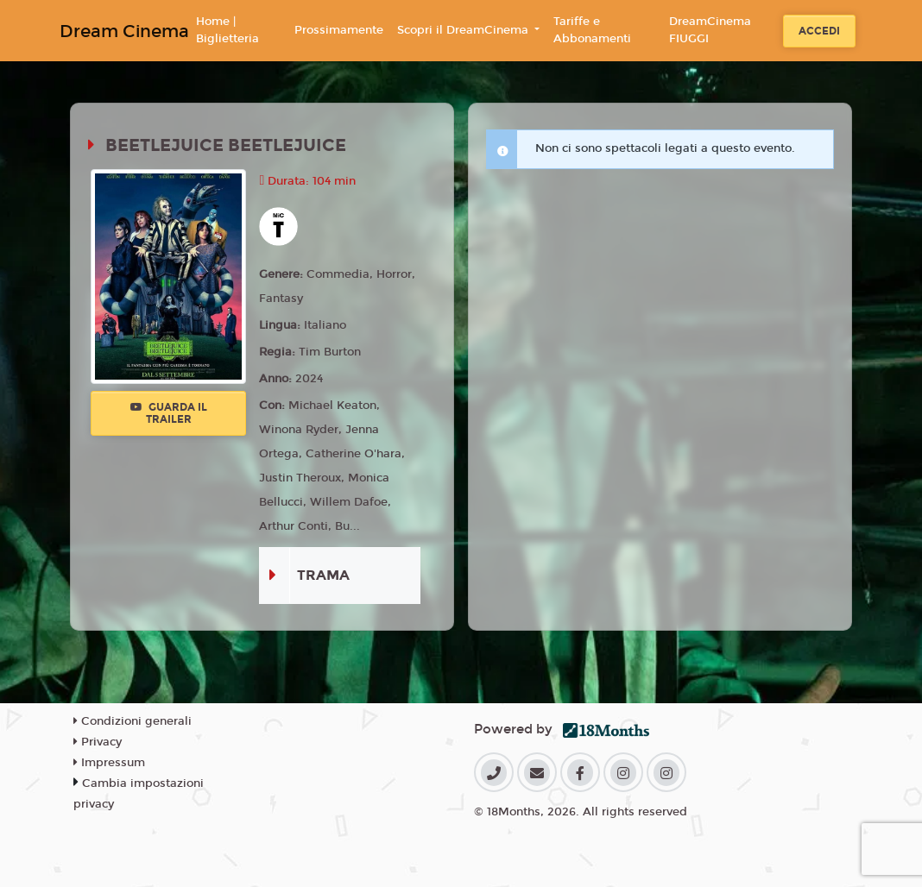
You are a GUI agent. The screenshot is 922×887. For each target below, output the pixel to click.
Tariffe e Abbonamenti (592, 30)
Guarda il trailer (168, 413)
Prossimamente (338, 30)
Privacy (97, 742)
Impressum (109, 763)
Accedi (819, 31)
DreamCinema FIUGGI (710, 30)
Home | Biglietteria (227, 30)
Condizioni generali (132, 721)
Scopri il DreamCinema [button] (464, 30)
